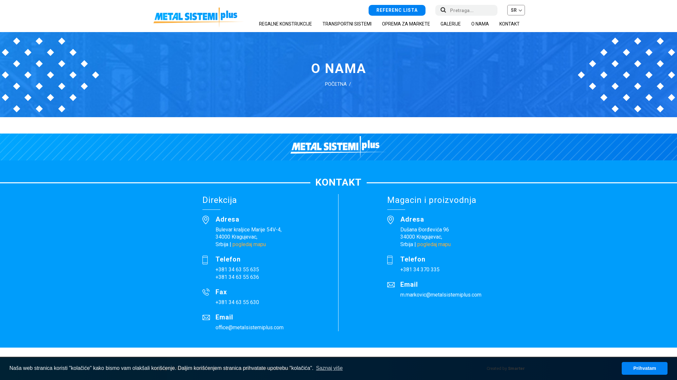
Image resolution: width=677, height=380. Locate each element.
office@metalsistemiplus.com (250, 327)
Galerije (451, 24)
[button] (516, 10)
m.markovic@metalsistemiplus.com (440, 295)
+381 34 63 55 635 (237, 269)
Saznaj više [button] (329, 368)
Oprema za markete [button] (406, 24)
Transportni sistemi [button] (347, 24)
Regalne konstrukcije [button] (285, 24)
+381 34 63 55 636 (237, 277)
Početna (336, 84)
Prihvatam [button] (644, 368)
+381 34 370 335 (420, 269)
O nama (480, 24)
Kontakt (509, 24)
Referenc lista (397, 10)
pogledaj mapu (249, 244)
